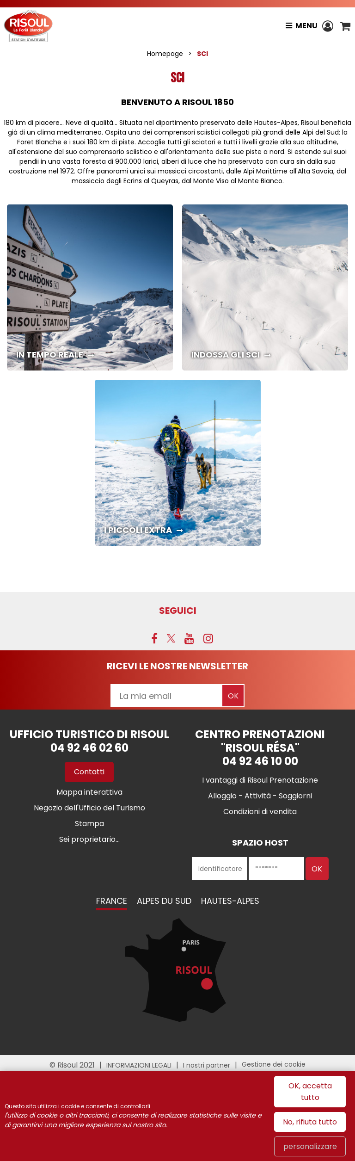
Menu (306, 25)
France (111, 901)
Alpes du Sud (164, 901)
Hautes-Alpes (230, 901)
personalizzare (310, 1146)
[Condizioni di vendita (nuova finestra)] (260, 811)
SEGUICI (177, 610)
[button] (345, 26)
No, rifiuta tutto (310, 1122)
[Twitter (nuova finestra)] (171, 638)
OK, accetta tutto (310, 1092)
